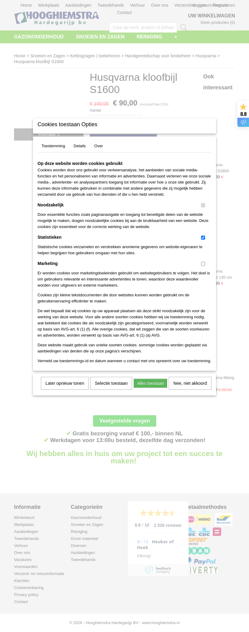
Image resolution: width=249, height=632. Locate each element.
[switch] (203, 213)
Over (98, 154)
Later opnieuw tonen (64, 391)
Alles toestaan (150, 391)
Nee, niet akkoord (190, 391)
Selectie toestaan (111, 391)
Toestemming (53, 154)
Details (80, 154)
